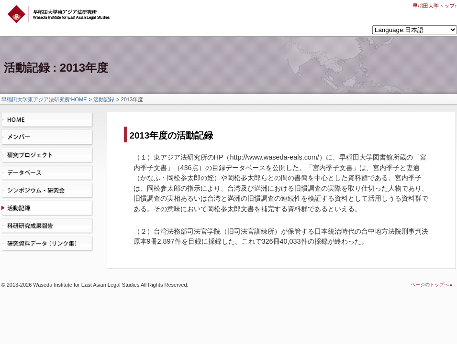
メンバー (49, 137)
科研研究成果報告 (49, 226)
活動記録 (103, 99)
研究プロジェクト (49, 155)
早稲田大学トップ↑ (434, 6)
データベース (49, 173)
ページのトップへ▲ (432, 284)
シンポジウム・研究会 (49, 191)
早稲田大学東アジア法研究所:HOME (44, 99)
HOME (49, 120)
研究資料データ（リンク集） (49, 244)
